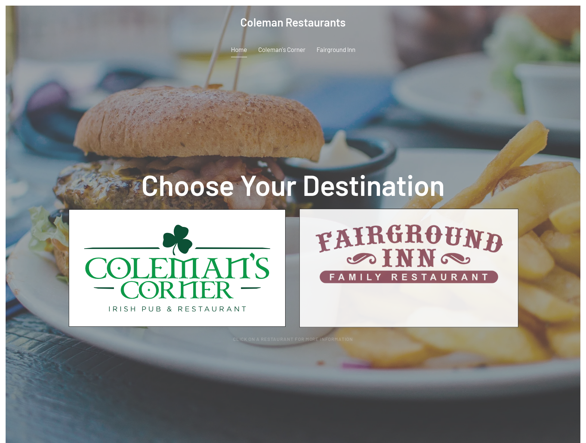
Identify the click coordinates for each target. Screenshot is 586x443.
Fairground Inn (336, 49)
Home (239, 49)
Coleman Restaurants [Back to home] (293, 22)
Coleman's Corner (281, 49)
